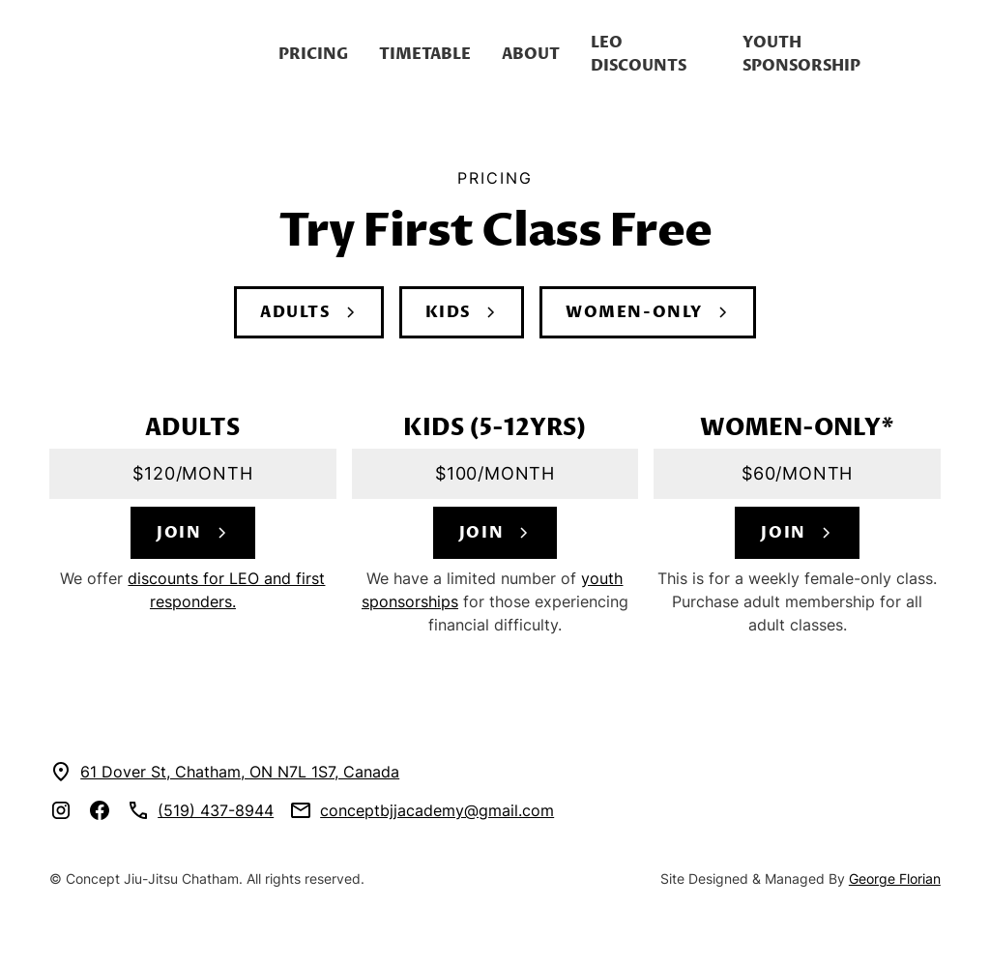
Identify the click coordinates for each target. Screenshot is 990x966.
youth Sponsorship (801, 54)
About (531, 54)
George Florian (895, 878)
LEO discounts (638, 54)
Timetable (425, 54)
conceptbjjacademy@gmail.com (437, 810)
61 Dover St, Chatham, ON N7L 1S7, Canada (239, 771)
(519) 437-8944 (216, 810)
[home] (156, 54)
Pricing (313, 54)
